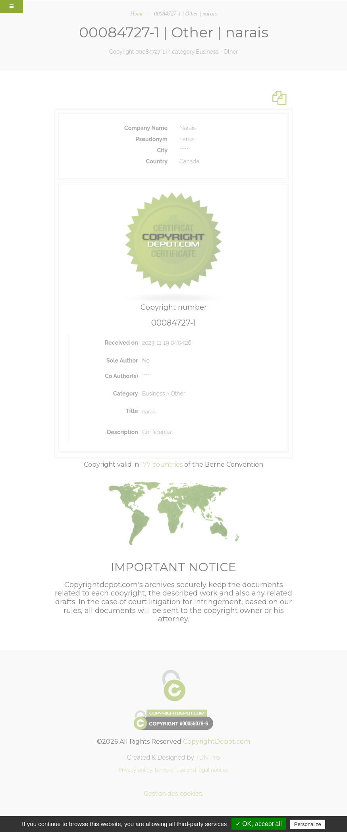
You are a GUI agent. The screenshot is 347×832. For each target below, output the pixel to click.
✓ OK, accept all (258, 823)
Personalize (307, 824)
